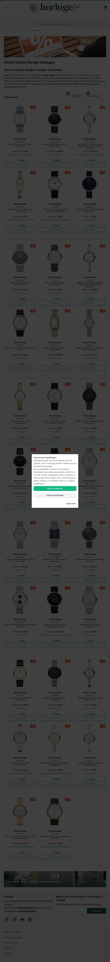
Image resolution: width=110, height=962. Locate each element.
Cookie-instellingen (55, 495)
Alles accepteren (55, 488)
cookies (37, 463)
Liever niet (71, 503)
